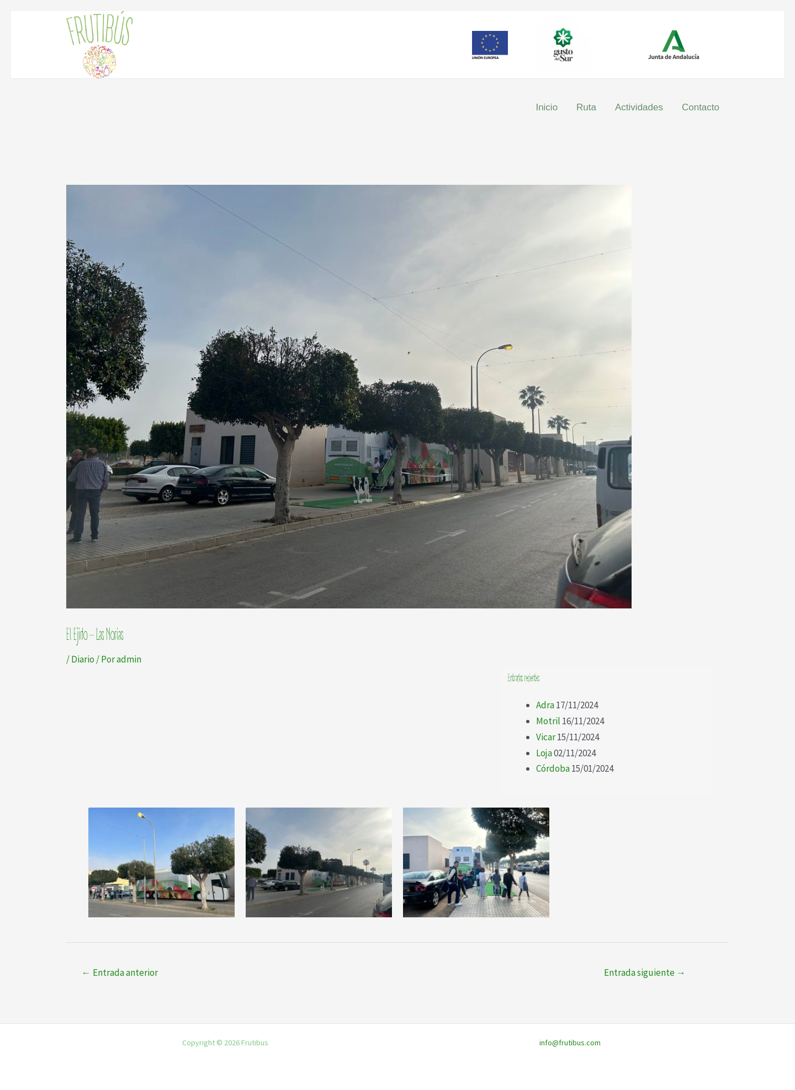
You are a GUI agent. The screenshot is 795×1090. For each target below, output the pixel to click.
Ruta (586, 107)
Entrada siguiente (645, 972)
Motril (548, 721)
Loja (544, 753)
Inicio (547, 107)
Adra (545, 705)
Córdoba (553, 768)
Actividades (639, 107)
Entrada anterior (120, 972)
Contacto (700, 107)
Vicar (545, 737)
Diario (82, 659)
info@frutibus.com (570, 1043)
